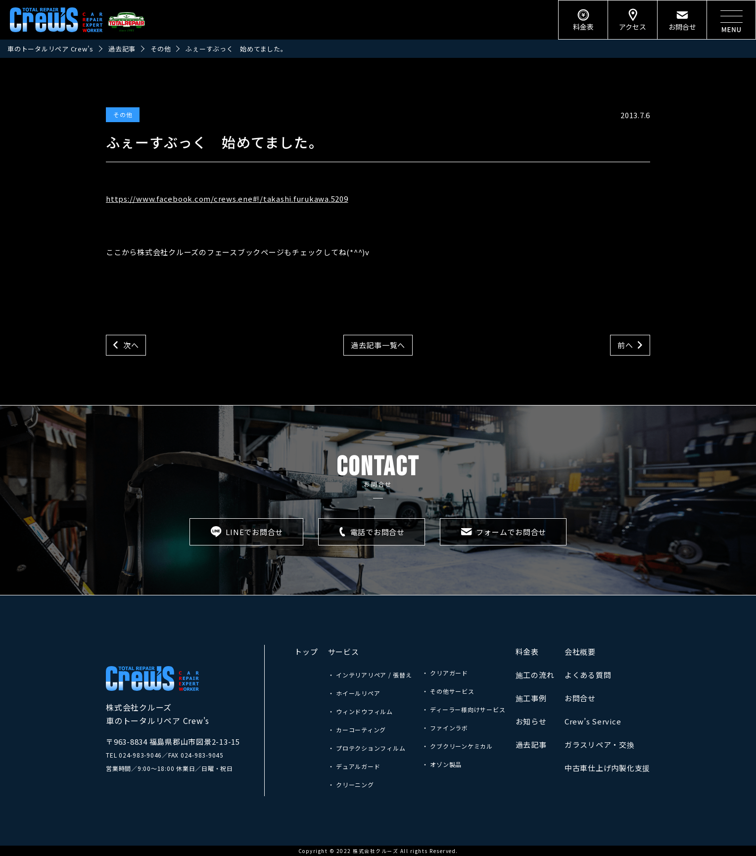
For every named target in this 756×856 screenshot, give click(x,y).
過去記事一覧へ (378, 345)
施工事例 (531, 698)
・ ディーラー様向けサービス (464, 709)
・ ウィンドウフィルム (360, 711)
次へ (131, 345)
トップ (306, 651)
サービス (343, 651)
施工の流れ (535, 675)
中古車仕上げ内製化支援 (607, 768)
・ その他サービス (448, 691)
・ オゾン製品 (442, 764)
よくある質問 (588, 675)
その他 (122, 114)
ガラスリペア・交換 (600, 744)
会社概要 (580, 651)
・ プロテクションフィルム (367, 748)
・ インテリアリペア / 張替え (370, 675)
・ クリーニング (351, 784)
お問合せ (580, 698)
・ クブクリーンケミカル (457, 746)
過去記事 (531, 744)
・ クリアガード (445, 673)
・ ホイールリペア (354, 693)
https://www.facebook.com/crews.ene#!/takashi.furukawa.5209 (227, 198)
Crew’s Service (593, 721)
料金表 (527, 651)
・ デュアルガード (354, 766)
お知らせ (531, 721)
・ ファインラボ (445, 727)
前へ (625, 345)
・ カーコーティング (357, 729)
